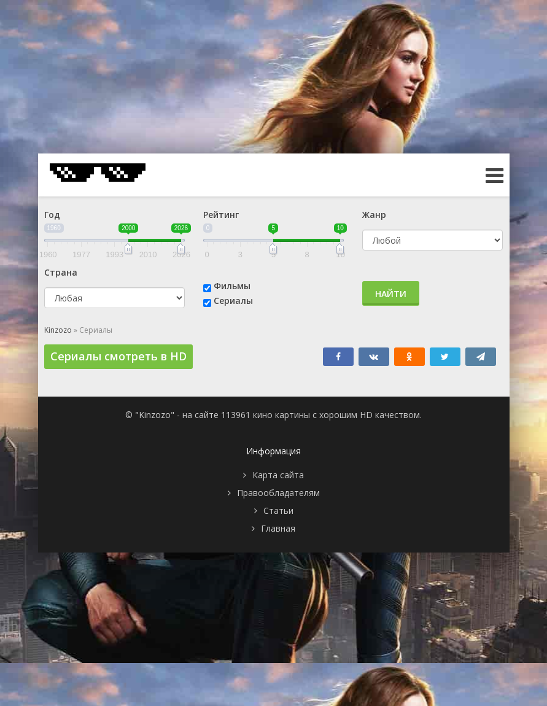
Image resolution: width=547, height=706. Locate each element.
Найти (390, 294)
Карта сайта (278, 475)
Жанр (374, 214)
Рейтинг (221, 214)
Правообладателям (278, 492)
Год (52, 214)
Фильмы (232, 286)
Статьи (278, 510)
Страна (60, 272)
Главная (278, 528)
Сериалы (233, 300)
